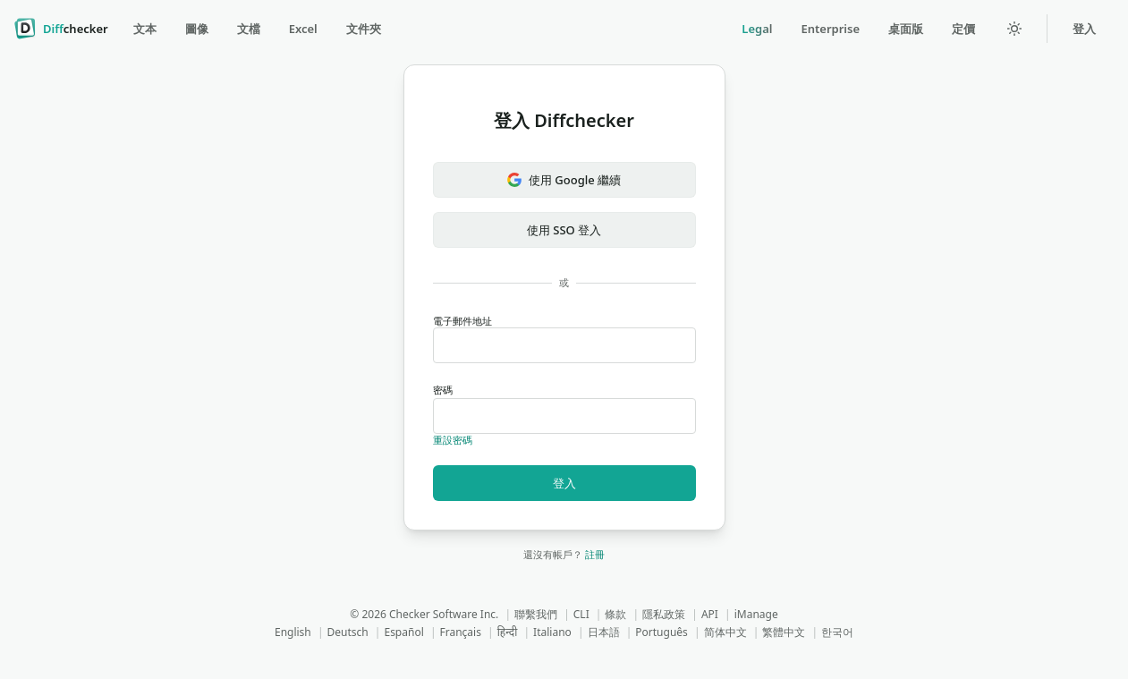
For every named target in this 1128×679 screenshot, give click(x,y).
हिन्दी (507, 632)
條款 (615, 614)
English (293, 632)
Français (460, 632)
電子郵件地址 (564, 339)
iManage (756, 614)
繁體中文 (783, 632)
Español (403, 632)
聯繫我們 (535, 614)
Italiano (552, 632)
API (709, 614)
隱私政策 (663, 614)
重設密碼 (452, 439)
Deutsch (348, 632)
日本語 (604, 632)
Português (661, 632)
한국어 (837, 632)
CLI (581, 614)
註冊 (595, 554)
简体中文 (725, 632)
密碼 (564, 408)
